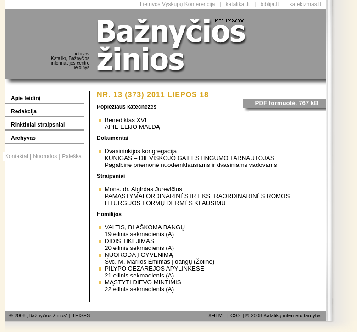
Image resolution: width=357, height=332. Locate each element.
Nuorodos (45, 156)
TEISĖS (81, 315)
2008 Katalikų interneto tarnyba (286, 315)
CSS (235, 315)
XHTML (216, 315)
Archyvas (23, 138)
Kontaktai (16, 156)
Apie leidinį (25, 98)
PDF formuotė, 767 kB (287, 103)
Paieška (72, 156)
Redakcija (24, 111)
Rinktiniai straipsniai (38, 125)
